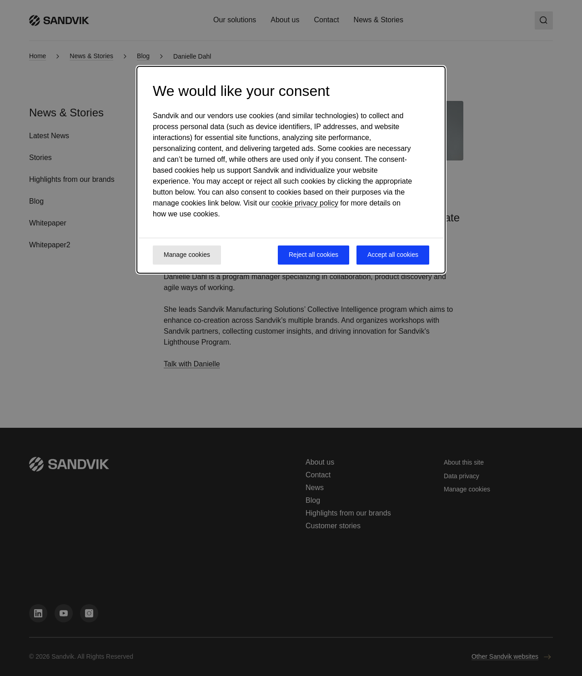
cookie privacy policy (304, 203)
